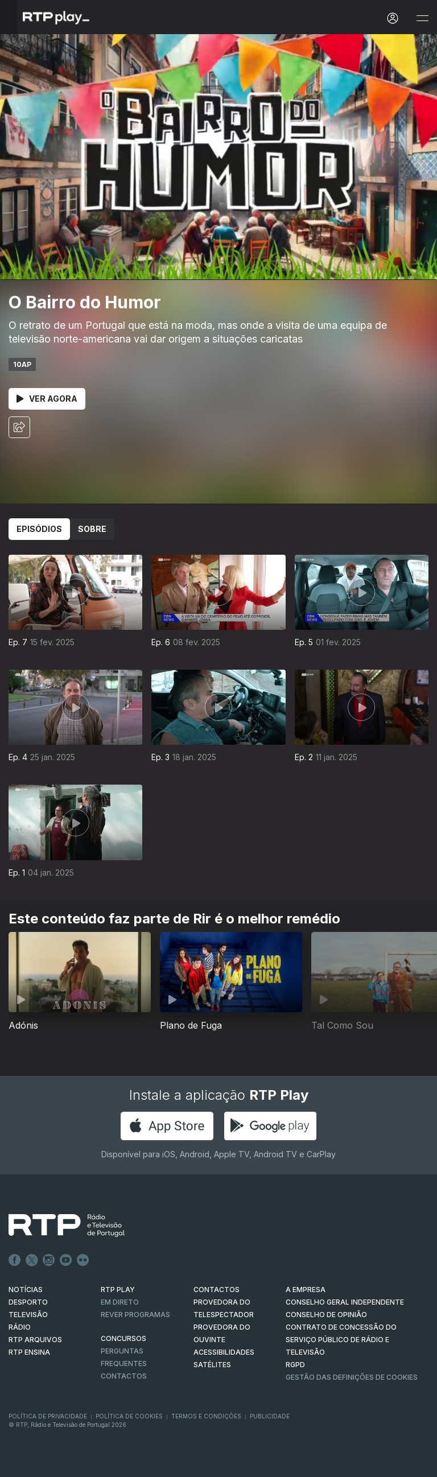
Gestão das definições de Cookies (352, 1377)
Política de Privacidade (48, 1416)
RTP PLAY (118, 1289)
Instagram (49, 1260)
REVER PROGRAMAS (135, 1314)
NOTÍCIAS (26, 1289)
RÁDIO (20, 1327)
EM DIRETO (120, 1302)
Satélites (212, 1364)
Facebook (15, 1260)
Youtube (66, 1260)
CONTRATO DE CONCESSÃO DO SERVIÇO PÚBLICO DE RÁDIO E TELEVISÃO (341, 1339)
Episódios (39, 529)
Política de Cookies (129, 1416)
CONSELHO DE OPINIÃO (326, 1314)
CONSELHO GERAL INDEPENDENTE (345, 1302)
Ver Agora (47, 398)
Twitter (32, 1260)
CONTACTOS (216, 1289)
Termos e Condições (206, 1416)
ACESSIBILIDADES (223, 1352)
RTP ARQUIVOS (35, 1339)
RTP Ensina (29, 1352)
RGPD (295, 1364)
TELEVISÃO (28, 1314)
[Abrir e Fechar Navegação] (422, 18)
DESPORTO (28, 1302)
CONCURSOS (123, 1338)
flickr (83, 1260)
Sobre (92, 529)
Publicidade (270, 1416)
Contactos (124, 1376)
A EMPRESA (305, 1289)
